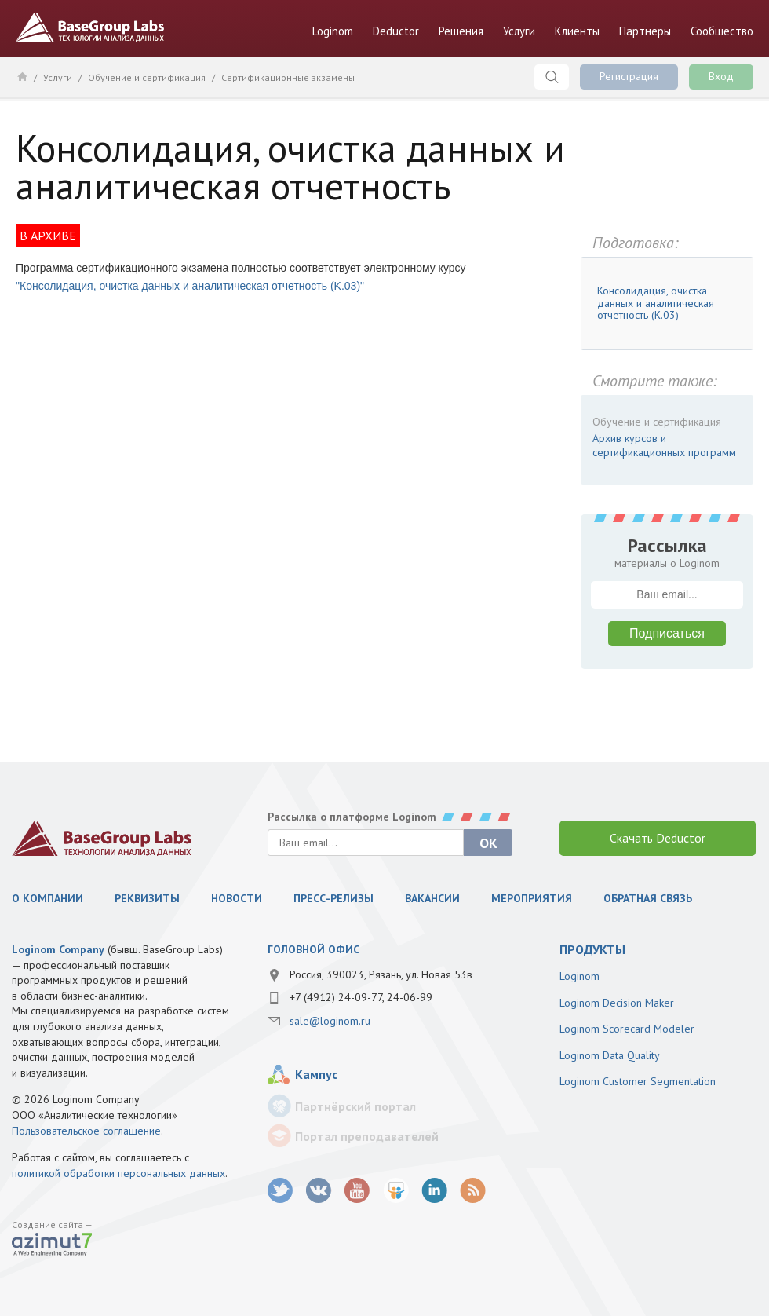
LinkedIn (434, 1191)
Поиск (551, 77)
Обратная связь (647, 898)
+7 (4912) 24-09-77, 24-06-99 (361, 997)
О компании (47, 898)
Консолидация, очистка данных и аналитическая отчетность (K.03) (655, 302)
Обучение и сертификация (147, 77)
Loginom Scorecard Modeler (626, 1029)
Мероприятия (531, 898)
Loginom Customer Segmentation (637, 1081)
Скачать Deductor (657, 838)
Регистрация (629, 76)
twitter (280, 1191)
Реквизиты (147, 898)
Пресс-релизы (333, 898)
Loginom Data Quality (609, 1055)
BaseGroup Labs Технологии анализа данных (90, 27)
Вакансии (432, 898)
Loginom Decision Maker (616, 1003)
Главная (21, 76)
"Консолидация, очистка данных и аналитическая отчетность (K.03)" (190, 286)
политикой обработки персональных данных (118, 1173)
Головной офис (313, 949)
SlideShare (396, 1191)
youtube (357, 1191)
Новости (236, 898)
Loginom (332, 31)
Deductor (396, 31)
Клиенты (577, 31)
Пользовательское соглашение (86, 1131)
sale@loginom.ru (330, 1021)
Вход (721, 76)
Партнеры (645, 31)
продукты (592, 949)
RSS (473, 1191)
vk (319, 1191)
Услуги (519, 31)
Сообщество (722, 31)
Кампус (316, 1074)
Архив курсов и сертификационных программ (664, 445)
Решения (461, 31)
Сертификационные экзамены (288, 77)
